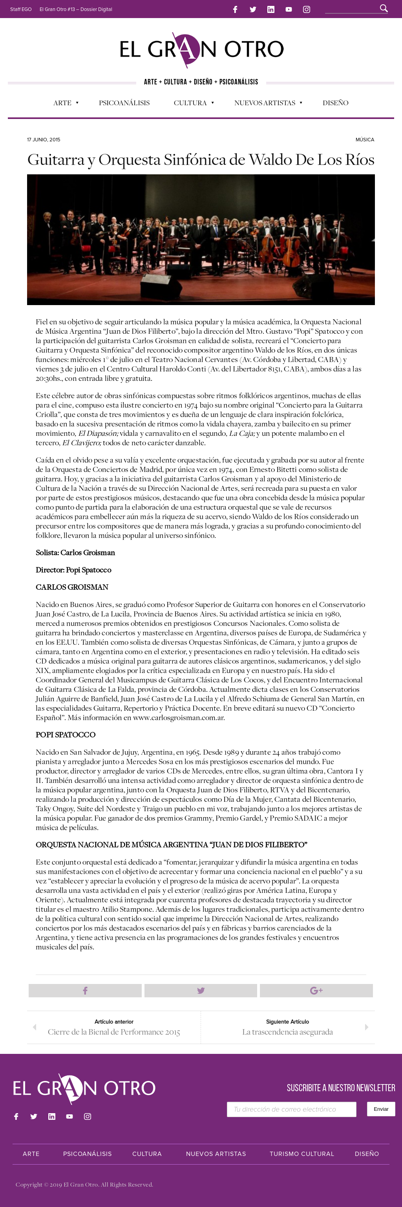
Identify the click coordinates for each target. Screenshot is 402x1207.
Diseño (336, 102)
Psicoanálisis (124, 102)
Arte (62, 104)
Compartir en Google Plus (316, 990)
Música (365, 140)
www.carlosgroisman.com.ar (178, 717)
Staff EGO (21, 9)
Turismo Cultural (302, 1154)
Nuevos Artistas (264, 104)
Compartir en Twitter (201, 990)
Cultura (190, 104)
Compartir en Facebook (85, 990)
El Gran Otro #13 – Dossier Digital (76, 9)
